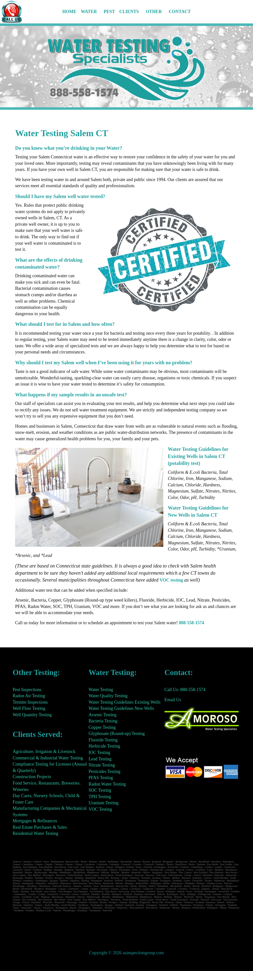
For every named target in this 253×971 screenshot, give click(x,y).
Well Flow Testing (29, 708)
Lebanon (169, 869)
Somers (207, 878)
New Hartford (216, 872)
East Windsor (87, 867)
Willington (155, 883)
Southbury (28, 880)
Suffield (119, 880)
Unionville (197, 880)
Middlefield (79, 872)
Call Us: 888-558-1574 (185, 689)
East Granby (226, 864)
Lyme (210, 869)
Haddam (47, 869)
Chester (69, 864)
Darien (170, 864)
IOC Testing (99, 752)
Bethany (93, 861)
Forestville (173, 867)
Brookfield (204, 861)
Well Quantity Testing (32, 714)
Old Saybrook (175, 875)
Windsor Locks (214, 883)
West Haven (95, 883)
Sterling (85, 880)
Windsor (200, 883)
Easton (109, 867)
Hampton (69, 869)
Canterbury (27, 864)
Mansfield (18, 872)
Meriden (53, 872)
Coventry (137, 864)
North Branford (75, 875)
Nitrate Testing (101, 765)
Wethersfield (142, 883)
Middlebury (65, 872)
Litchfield (200, 869)
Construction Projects (32, 776)
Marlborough (40, 872)
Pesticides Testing (104, 771)
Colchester (89, 864)
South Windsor (68, 905)
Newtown (60, 875)
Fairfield (148, 867)
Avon (46, 861)
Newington (48, 875)
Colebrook (102, 864)
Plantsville (231, 875)
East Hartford (46, 867)
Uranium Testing (103, 802)
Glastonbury (197, 867)
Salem (125, 878)
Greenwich (229, 867)
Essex (138, 867)
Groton (27, 869)
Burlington (228, 861)
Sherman (186, 878)
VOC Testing (100, 809)
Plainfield (207, 875)
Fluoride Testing (103, 739)
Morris (146, 872)
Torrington (165, 880)
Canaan (16, 864)
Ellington (119, 867)
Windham (189, 883)
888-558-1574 (191, 622)
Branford (156, 861)
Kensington (124, 869)
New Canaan (185, 872)
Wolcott (228, 883)
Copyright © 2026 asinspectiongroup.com (126, 952)
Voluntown (219, 880)
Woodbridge (19, 886)
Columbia (114, 864)
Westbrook (108, 883)
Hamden (58, 869)
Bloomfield (126, 861)
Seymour (156, 878)
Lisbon (189, 869)
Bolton (137, 861)
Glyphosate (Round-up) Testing (116, 733)
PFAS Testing (100, 777)
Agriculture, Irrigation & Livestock (44, 751)
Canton (38, 864)
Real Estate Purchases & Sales (40, 827)
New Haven (231, 872)
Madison (219, 869)
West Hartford (80, 883)
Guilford (37, 869)
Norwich (150, 875)
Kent (134, 869)
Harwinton (102, 869)
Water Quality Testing (107, 695)
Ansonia (27, 861)
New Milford (34, 875)
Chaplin (48, 864)
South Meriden (220, 878)
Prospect (59, 878)
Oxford (197, 875)
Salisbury (134, 878)
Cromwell (149, 864)
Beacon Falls (72, 861)
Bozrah (146, 861)
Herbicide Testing (104, 746)
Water (89, 11)
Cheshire (58, 864)
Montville (136, 872)
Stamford (74, 880)
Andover (17, 861)
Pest (109, 11)
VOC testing (171, 580)
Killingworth (156, 869)
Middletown (93, 872)
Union (187, 880)
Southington (42, 880)
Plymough (18, 878)
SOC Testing (99, 790)
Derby (192, 864)
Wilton (166, 883)
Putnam (69, 878)
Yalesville (57, 886)
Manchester (231, 869)
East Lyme (73, 867)
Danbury (160, 864)
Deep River (181, 864)
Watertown (65, 883)
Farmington (160, 867)
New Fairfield (201, 872)
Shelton (176, 878)
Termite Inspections (30, 702)
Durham (201, 864)
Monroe (125, 872)
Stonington (96, 880)
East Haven (60, 867)
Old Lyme (161, 875)
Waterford (53, 883)
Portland (39, 878)
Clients (129, 11)
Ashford (37, 861)
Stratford (108, 880)
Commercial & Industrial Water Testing (48, 757)
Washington (28, 883)
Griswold (17, 869)
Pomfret (29, 878)
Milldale (115, 872)
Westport (129, 883)
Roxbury (115, 878)
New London (19, 875)
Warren (16, 883)
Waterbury (41, 883)
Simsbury (197, 878)
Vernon (208, 880)
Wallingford (232, 880)
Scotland (145, 878)
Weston (119, 883)
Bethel (102, 861)
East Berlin (212, 864)
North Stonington (124, 875)
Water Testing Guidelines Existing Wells (124, 702)
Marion (28, 872)
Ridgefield (90, 878)
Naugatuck (157, 872)
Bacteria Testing (102, 720)
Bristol (193, 861)
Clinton (78, 864)
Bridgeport (168, 861)
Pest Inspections (27, 689)
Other (154, 11)
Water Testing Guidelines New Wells (121, 708)
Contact (180, 11)
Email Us (173, 699)
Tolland (154, 880)
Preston (49, 878)
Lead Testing (99, 758)
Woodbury (32, 886)
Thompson (143, 880)
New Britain (171, 872)
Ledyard (180, 869)
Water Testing (100, 689)
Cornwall (125, 864)
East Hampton (30, 867)
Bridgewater (182, 861)
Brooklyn (216, 861)
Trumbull (177, 880)
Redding (79, 878)
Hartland (90, 869)
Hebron (113, 869)
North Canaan (92, 875)
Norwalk (139, 875)
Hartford (80, 869)
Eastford (100, 867)
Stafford (64, 880)
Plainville (219, 875)
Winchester (177, 883)
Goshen (209, 867)
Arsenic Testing (102, 714)
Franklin (184, 867)
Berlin (84, 861)
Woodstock (44, 886)
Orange (187, 875)
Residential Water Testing (35, 833)
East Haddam (65, 891)
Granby (218, 867)
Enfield (130, 867)
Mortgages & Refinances (35, 820)
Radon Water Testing (107, 784)
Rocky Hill (103, 878)
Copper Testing (102, 727)
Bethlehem (113, 861)
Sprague (54, 880)
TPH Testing (99, 796)
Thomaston (130, 880)
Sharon (166, 878)
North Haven (107, 875)
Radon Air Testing (29, 695)
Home (69, 11)
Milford (105, 872)
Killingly (143, 869)
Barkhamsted (57, 861)
